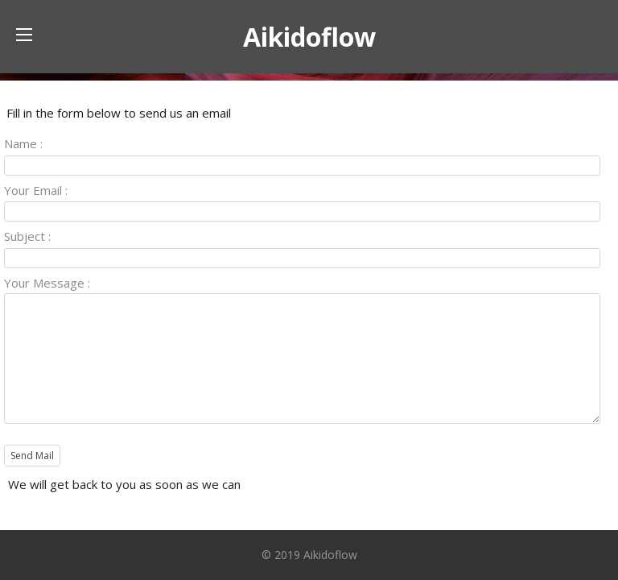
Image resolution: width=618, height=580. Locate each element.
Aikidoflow (309, 36)
